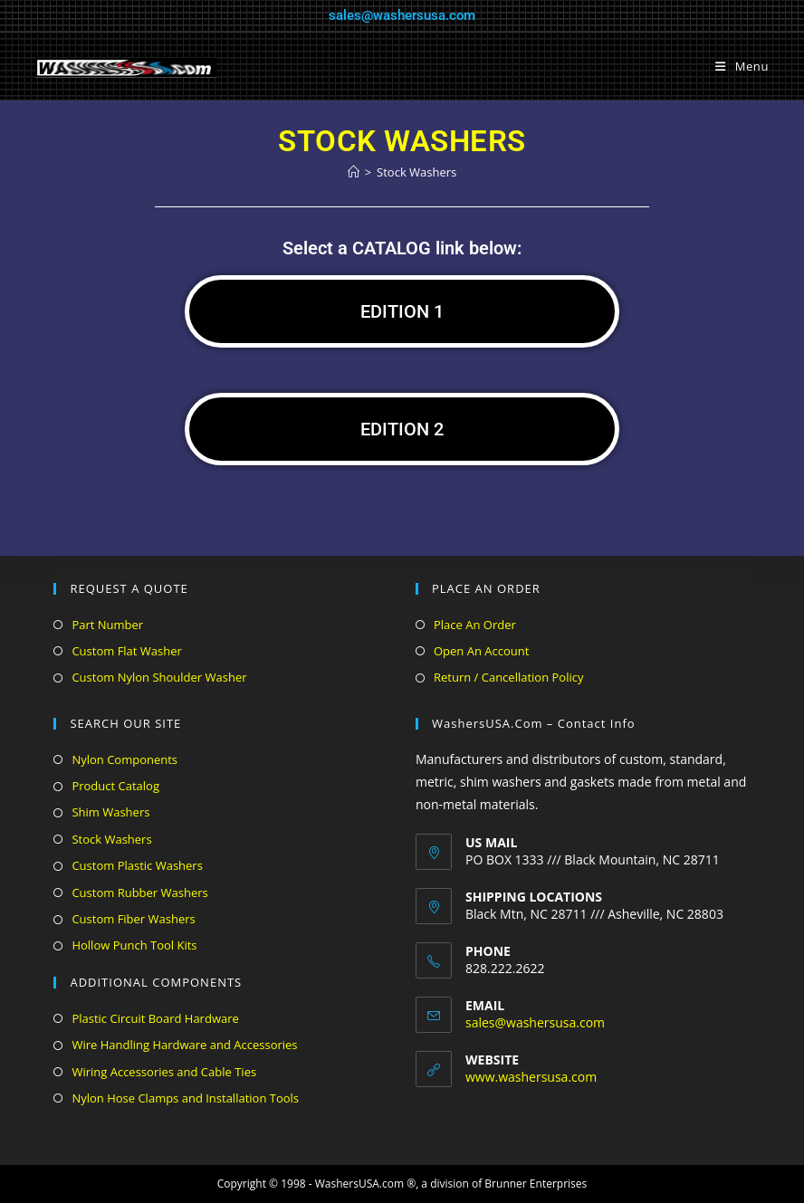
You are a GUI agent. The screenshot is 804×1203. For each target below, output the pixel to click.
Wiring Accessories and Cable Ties (164, 1072)
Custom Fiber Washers (133, 919)
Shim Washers (110, 812)
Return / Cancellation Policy (508, 677)
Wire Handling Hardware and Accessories (184, 1044)
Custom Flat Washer (126, 651)
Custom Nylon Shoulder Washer (159, 677)
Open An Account (481, 651)
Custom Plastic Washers (137, 865)
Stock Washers (416, 172)
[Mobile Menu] (742, 66)
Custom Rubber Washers (139, 892)
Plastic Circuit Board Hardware (155, 1018)
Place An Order (475, 624)
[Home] (353, 172)
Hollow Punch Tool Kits (134, 945)
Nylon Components (124, 759)
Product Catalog (115, 786)
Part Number (107, 624)
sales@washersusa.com (402, 15)
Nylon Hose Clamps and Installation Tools (185, 1098)
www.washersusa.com (531, 1076)
